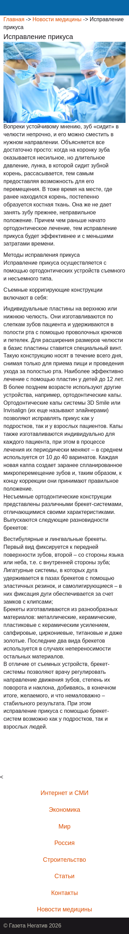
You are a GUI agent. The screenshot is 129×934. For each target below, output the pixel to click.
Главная (13, 19)
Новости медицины (57, 19)
